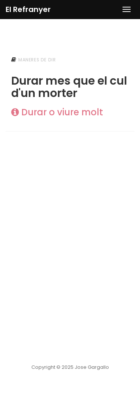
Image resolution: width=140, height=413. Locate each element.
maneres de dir (37, 60)
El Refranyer (28, 9)
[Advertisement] (70, 218)
